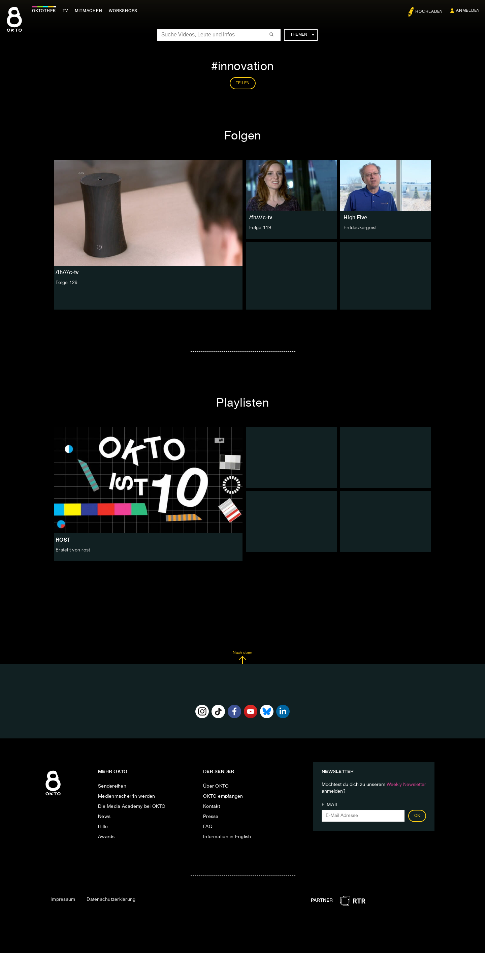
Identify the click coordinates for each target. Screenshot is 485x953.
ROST (63, 540)
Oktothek (44, 10)
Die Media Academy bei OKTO (132, 806)
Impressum (63, 899)
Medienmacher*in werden (126, 796)
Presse (211, 816)
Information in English (227, 836)
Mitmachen (88, 10)
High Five (355, 217)
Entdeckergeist (360, 227)
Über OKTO (216, 786)
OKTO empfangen (223, 796)
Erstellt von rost (73, 550)
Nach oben (242, 657)
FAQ (208, 826)
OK (417, 816)
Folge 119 (260, 227)
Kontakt (211, 806)
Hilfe (103, 826)
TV (65, 10)
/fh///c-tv (260, 217)
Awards (106, 836)
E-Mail (330, 804)
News (104, 816)
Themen (302, 35)
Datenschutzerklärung (111, 899)
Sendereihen (112, 786)
